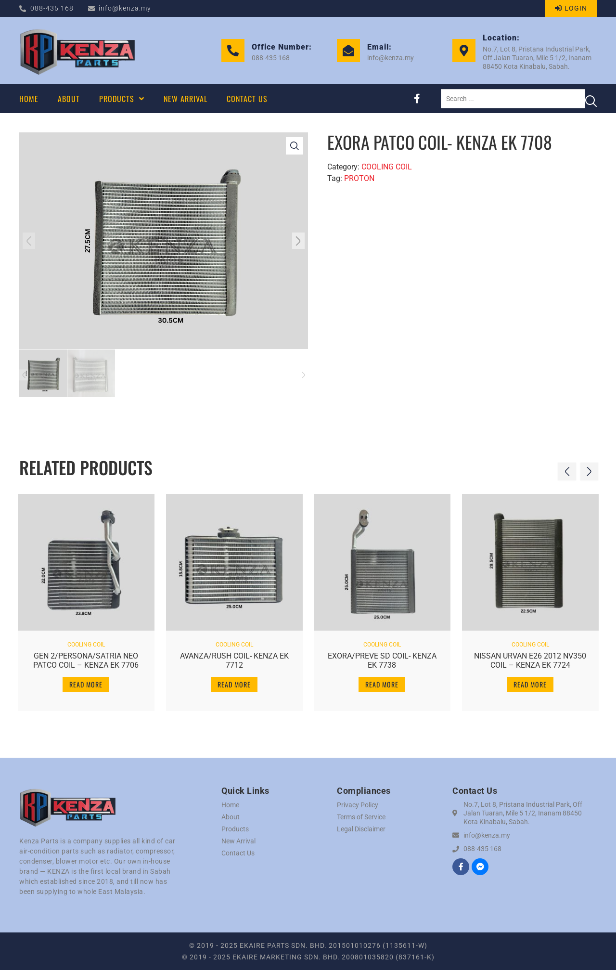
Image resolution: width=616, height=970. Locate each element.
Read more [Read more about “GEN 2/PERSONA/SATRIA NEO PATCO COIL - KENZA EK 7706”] (86, 683)
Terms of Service (361, 817)
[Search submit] (591, 98)
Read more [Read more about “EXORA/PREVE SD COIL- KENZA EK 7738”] (381, 683)
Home (230, 805)
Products (235, 829)
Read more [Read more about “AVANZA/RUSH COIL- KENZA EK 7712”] (234, 683)
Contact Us (238, 853)
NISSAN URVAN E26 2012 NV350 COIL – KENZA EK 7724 (530, 659)
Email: (379, 47)
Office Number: (282, 47)
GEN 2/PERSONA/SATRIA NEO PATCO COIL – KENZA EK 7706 (86, 659)
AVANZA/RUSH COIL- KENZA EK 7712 (234, 659)
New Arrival (238, 841)
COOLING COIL (386, 166)
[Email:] (348, 50)
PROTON (359, 178)
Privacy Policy (357, 805)
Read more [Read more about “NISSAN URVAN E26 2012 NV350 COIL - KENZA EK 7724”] (530, 683)
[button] (30, 241)
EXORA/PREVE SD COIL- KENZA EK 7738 (382, 659)
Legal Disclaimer (361, 829)
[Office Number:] (232, 50)
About (230, 817)
